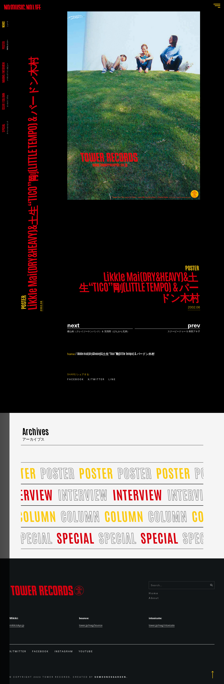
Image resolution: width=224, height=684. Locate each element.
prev (194, 325)
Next (73, 325)
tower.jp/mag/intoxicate (162, 625)
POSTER (23, 302)
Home (153, 593)
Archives (35, 433)
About (154, 598)
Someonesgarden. (111, 676)
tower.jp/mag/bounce (90, 625)
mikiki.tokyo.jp (16, 625)
